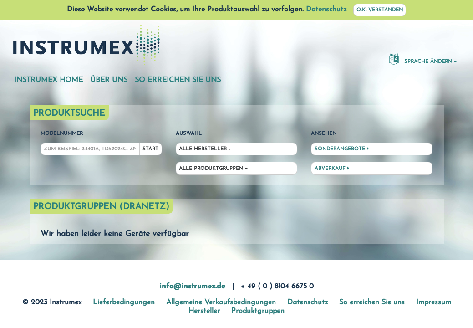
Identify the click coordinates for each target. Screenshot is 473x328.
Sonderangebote (342, 149)
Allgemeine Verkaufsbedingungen (221, 302)
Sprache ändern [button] (420, 58)
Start (150, 149)
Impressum (433, 302)
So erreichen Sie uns (178, 80)
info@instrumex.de (192, 286)
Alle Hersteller (203, 149)
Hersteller (204, 311)
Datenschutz (326, 9)
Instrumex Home (48, 80)
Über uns (108, 80)
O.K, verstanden (379, 10)
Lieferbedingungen (124, 302)
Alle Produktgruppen (211, 168)
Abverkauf (332, 168)
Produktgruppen (258, 311)
